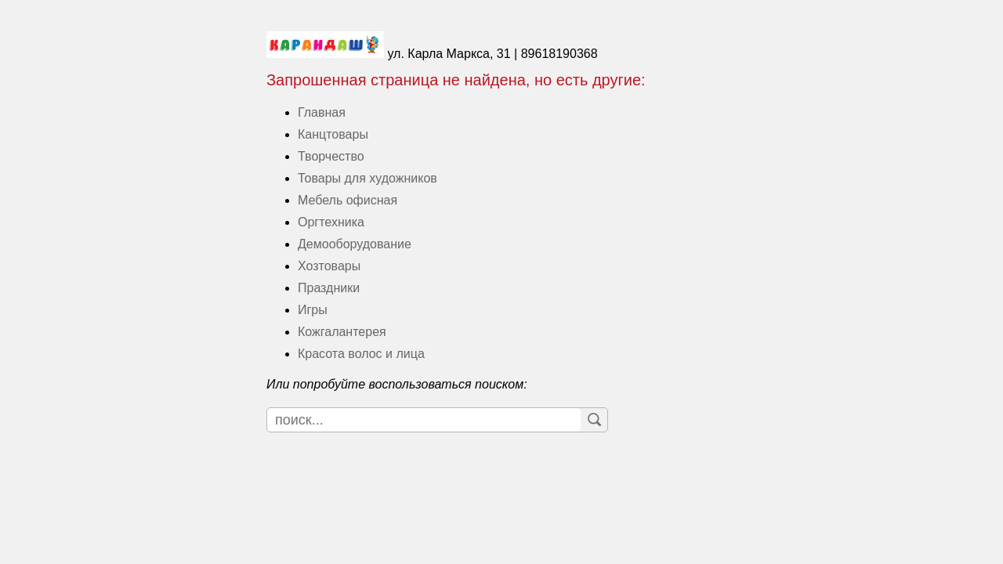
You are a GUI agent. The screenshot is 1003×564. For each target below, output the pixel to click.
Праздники (329, 288)
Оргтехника (331, 222)
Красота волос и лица (361, 353)
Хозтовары (329, 266)
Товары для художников (367, 178)
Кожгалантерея (342, 331)
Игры (313, 309)
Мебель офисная (347, 200)
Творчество (331, 156)
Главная (322, 112)
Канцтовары (333, 134)
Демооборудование (354, 244)
